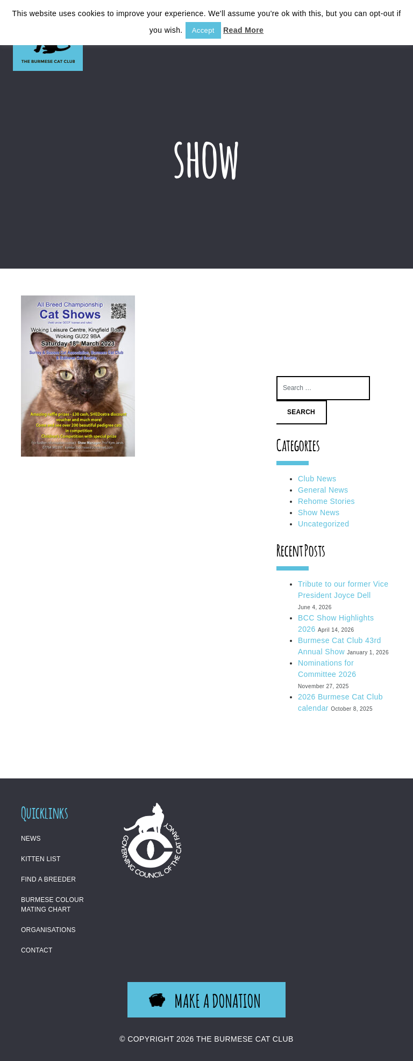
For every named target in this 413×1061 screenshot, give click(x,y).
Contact (37, 950)
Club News (317, 478)
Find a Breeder (48, 879)
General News (323, 490)
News (31, 838)
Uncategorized (323, 523)
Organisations (48, 930)
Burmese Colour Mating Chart (52, 904)
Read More (243, 30)
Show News (319, 512)
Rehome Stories (326, 501)
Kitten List (41, 859)
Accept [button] (203, 30)
